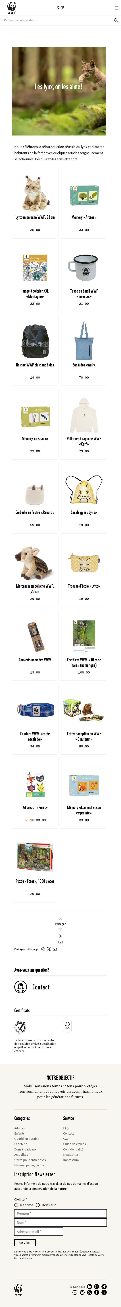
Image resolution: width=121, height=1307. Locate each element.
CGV (65, 1139)
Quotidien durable (26, 1139)
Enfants (19, 1133)
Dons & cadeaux (25, 1149)
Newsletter (70, 1154)
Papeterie (20, 1144)
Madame (26, 1205)
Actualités (21, 1154)
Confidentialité (73, 1149)
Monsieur (48, 1205)
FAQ (66, 1128)
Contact (41, 987)
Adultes (19, 1128)
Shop (60, 8)
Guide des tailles (74, 1144)
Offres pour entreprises (30, 1160)
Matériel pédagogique (29, 1165)
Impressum (71, 1160)
